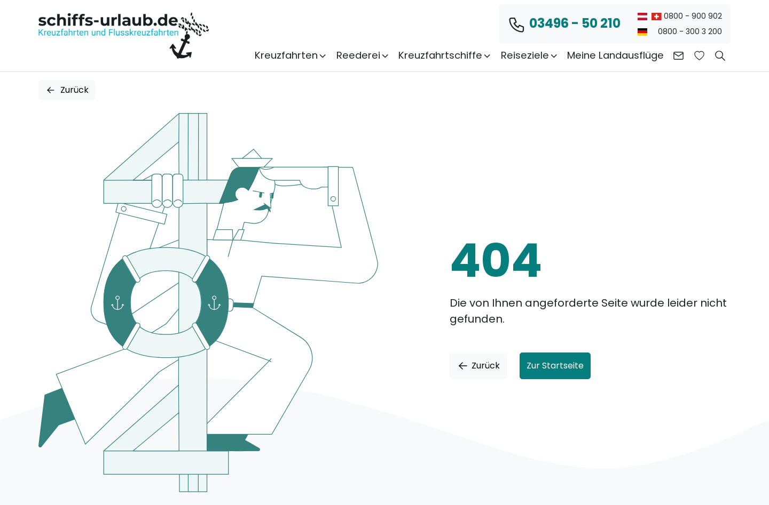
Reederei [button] (363, 55)
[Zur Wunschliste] (699, 55)
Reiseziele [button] (530, 55)
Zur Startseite (555, 365)
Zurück (67, 90)
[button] (720, 55)
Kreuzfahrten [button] (291, 55)
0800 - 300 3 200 (680, 31)
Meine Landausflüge (615, 55)
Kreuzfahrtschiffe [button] (445, 55)
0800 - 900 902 (680, 16)
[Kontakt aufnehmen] (678, 55)
